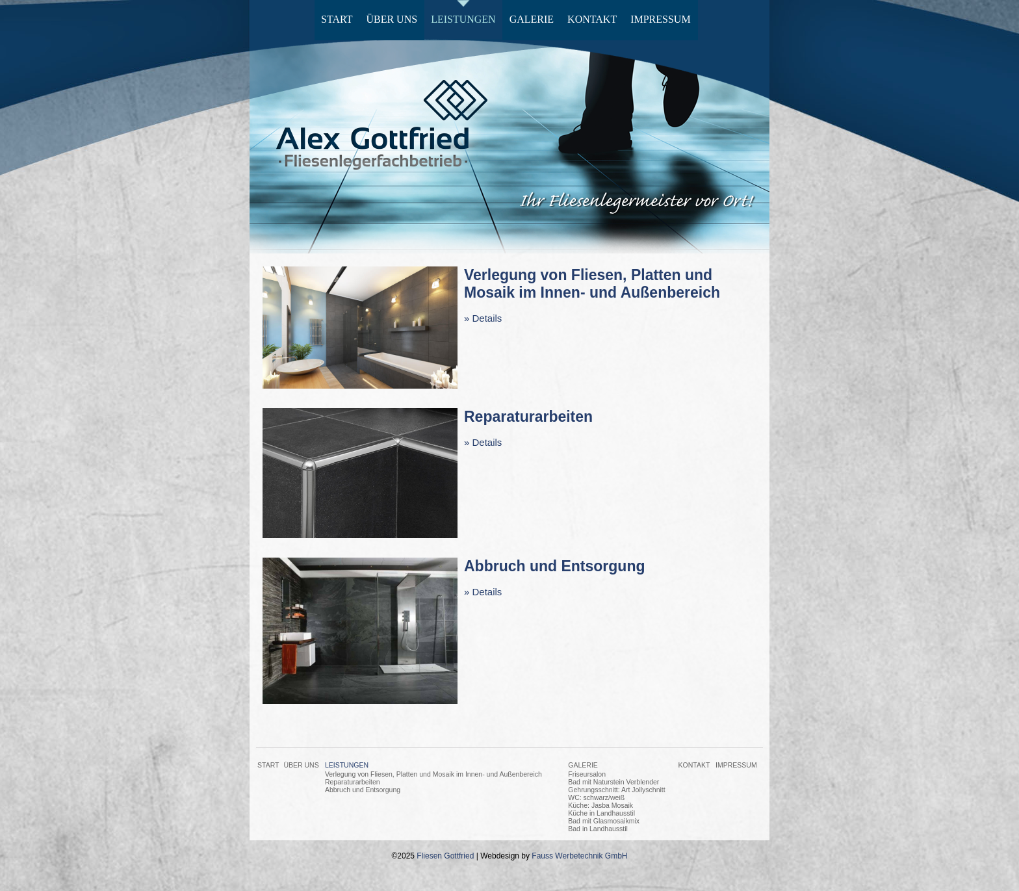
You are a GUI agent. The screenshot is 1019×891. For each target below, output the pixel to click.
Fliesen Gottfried (445, 855)
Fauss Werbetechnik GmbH (579, 855)
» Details (483, 318)
